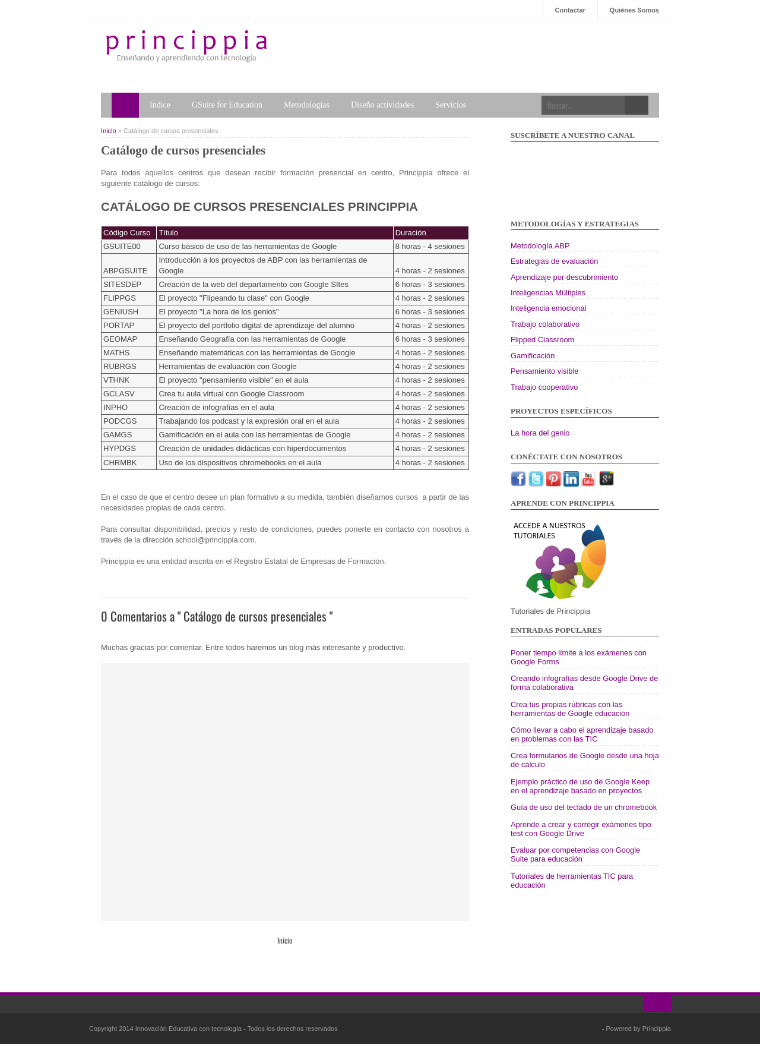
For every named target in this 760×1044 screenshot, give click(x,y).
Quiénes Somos (634, 10)
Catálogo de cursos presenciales (183, 150)
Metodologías (307, 104)
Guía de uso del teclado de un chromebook (584, 807)
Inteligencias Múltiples (548, 292)
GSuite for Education (227, 104)
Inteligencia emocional (548, 308)
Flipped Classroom (542, 339)
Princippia (656, 1028)
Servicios (450, 104)
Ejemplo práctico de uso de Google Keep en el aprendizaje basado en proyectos (580, 786)
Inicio (109, 130)
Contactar (570, 10)
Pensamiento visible (545, 371)
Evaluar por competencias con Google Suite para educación (575, 854)
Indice (160, 104)
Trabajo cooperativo (544, 387)
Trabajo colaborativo (545, 324)
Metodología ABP (540, 245)
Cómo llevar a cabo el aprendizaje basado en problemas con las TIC (582, 734)
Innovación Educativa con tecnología (189, 1028)
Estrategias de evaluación (554, 261)
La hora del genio (540, 432)
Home (125, 105)
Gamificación (533, 355)
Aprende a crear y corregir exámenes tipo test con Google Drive (581, 829)
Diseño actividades (382, 104)
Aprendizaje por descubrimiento (564, 277)
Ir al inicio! (657, 1003)
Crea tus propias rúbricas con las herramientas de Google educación (570, 709)
